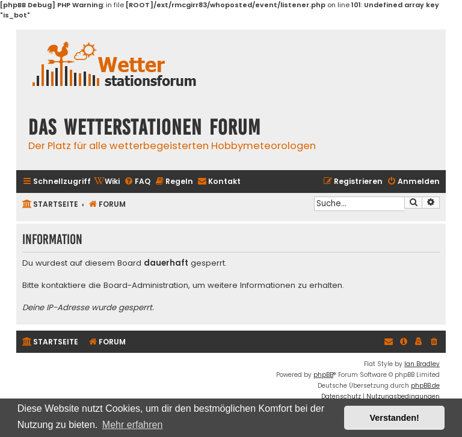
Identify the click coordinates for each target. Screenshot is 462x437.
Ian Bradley (422, 363)
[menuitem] (107, 182)
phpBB (323, 374)
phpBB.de (425, 385)
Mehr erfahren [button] (132, 425)
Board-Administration (145, 285)
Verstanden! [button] (394, 418)
